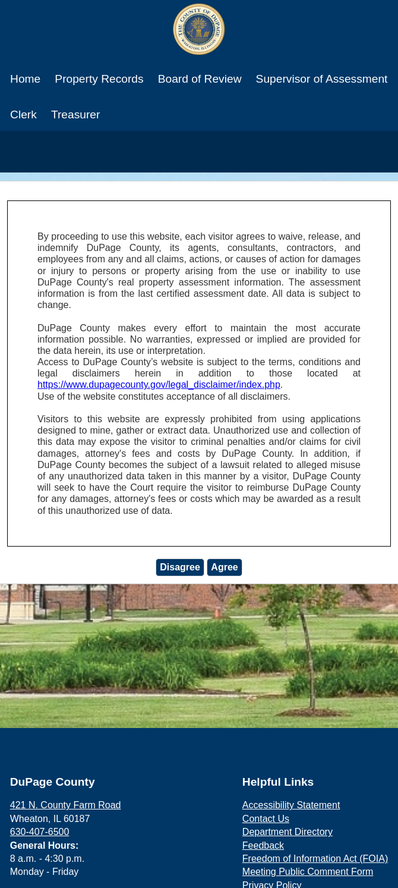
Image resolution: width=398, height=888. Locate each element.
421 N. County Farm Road (65, 805)
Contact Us (265, 819)
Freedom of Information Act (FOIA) (315, 859)
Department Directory (287, 832)
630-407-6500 (40, 832)
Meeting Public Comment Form (308, 872)
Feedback (263, 845)
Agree (224, 567)
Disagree (180, 567)
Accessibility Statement (291, 805)
